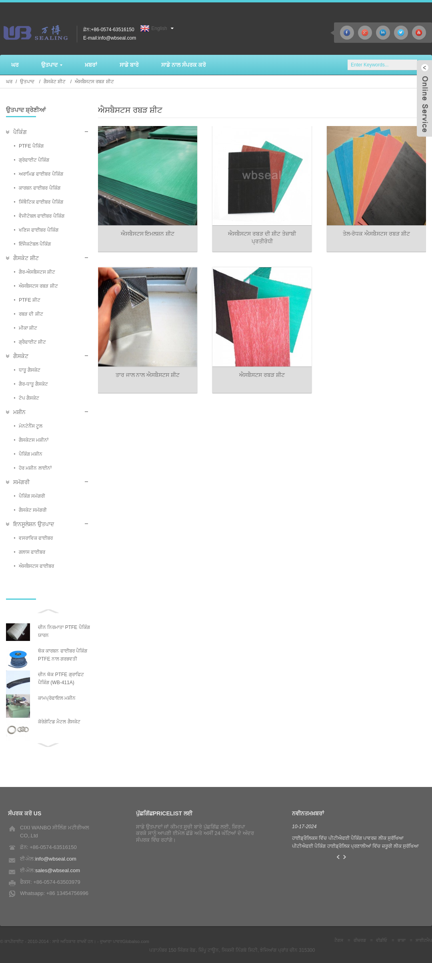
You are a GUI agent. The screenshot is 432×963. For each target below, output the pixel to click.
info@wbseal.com (55, 859)
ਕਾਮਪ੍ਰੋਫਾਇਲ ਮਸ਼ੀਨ (57, 698)
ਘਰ (9, 81)
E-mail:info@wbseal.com (109, 38)
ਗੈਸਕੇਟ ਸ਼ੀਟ (55, 81)
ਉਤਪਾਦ (27, 81)
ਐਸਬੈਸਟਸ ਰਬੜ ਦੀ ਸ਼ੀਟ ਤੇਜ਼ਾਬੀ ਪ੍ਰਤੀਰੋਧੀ (262, 237)
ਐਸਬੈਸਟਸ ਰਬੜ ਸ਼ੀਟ (94, 81)
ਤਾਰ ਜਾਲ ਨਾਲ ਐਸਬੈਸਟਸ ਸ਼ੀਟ (148, 375)
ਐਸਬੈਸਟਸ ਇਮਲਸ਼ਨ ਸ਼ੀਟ (148, 233)
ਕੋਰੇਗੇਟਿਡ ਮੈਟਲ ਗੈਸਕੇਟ (59, 722)
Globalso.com (135, 941)
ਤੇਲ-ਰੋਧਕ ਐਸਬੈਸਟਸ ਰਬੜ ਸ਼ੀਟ (376, 233)
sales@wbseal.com (57, 870)
